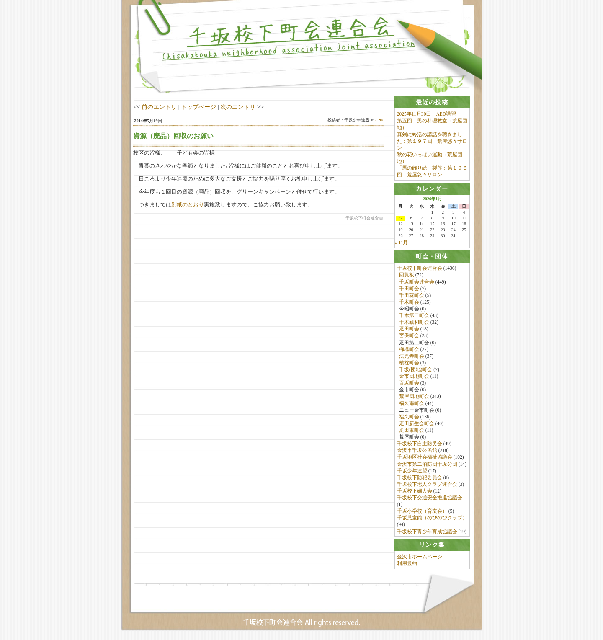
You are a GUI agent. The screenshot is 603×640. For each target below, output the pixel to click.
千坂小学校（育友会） (422, 511)
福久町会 (409, 417)
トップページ (198, 106)
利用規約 (407, 564)
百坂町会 (409, 383)
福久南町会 (411, 403)
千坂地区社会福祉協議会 (424, 457)
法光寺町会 (411, 356)
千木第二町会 (414, 315)
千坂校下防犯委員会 (419, 477)
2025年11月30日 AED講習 (426, 113)
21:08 (380, 120)
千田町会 (409, 289)
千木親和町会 (414, 322)
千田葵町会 (411, 295)
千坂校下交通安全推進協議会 (429, 498)
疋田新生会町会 (416, 423)
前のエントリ (159, 106)
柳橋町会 (409, 349)
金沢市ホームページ (419, 557)
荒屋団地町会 (414, 396)
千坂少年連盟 (412, 471)
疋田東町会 (411, 430)
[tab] (432, 102)
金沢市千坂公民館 (417, 450)
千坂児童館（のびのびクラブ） (432, 518)
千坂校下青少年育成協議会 (427, 531)
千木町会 (409, 302)
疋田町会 (409, 329)
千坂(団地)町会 (416, 369)
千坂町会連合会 (416, 281)
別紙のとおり (187, 204)
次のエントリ (237, 106)
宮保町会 (409, 335)
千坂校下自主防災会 (419, 443)
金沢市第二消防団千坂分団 (427, 464)
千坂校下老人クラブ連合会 (427, 484)
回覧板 (406, 275)
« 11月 (401, 242)
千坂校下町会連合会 (419, 268)
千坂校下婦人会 (414, 491)
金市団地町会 (414, 376)
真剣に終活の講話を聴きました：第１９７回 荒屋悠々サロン (432, 141)
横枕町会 (409, 363)
